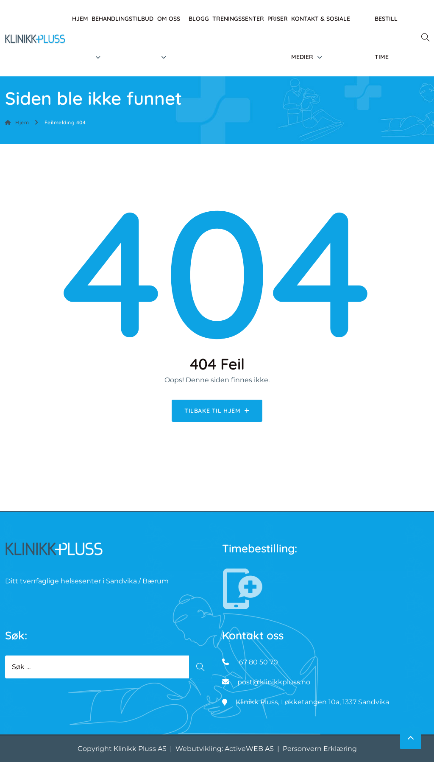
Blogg (199, 18)
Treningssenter (238, 18)
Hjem (80, 18)
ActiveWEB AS (249, 749)
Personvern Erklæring (320, 749)
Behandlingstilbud (122, 18)
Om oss (168, 18)
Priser (277, 18)
